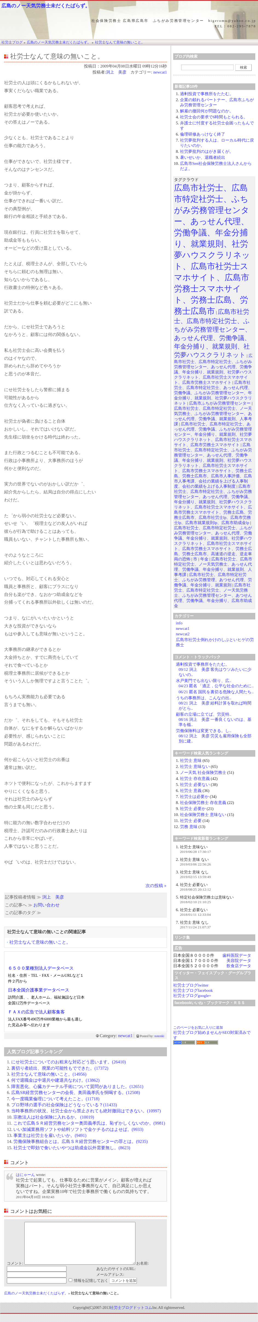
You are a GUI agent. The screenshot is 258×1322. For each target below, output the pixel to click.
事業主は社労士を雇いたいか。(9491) (49, 1135)
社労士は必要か (194, 796)
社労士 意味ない (195, 766)
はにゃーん (25, 1175)
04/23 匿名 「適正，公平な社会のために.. (216, 686)
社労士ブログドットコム (131, 1316)
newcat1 (160, 72)
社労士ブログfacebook (193, 990)
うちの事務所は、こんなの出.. (203, 698)
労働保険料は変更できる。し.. (203, 731)
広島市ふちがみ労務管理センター (220, 403)
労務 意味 (189, 826)
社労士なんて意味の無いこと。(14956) (48, 1074)
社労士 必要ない (195, 784)
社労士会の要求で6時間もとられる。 (214, 117)
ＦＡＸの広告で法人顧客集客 (36, 1012)
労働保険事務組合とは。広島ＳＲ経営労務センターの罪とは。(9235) (80, 1141)
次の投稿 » (156, 885)
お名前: (142, 1272)
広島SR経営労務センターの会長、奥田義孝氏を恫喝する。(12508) (75, 1092)
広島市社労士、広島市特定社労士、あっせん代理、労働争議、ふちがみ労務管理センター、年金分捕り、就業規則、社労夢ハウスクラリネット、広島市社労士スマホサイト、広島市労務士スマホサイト (213, 434)
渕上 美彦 (116, 72)
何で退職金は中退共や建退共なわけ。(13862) (55, 1080)
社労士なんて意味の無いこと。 (40, 942)
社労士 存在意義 (195, 778)
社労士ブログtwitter (190, 985)
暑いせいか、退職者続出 (202, 157)
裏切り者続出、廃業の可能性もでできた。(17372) (59, 1068)
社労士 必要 (191, 820)
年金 (204, 559)
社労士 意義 (191, 790)
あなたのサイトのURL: (116, 1277)
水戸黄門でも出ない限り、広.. (203, 680)
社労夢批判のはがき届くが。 (206, 151)
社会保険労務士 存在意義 (203, 802)
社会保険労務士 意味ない (203, 814)
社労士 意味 (191, 760)
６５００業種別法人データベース (41, 968)
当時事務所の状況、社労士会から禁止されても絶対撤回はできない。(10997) (86, 1111)
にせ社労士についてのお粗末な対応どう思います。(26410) (68, 1062)
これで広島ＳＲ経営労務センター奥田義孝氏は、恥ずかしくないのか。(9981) (89, 1123)
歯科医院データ (236, 955)
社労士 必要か (193, 808)
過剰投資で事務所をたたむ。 (206, 94)
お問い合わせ (46, 905)
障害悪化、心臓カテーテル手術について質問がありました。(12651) (77, 1086)
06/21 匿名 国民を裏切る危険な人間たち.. (216, 692)
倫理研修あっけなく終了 (202, 134)
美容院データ (239, 960)
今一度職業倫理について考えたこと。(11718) (55, 1098)
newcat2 (183, 634)
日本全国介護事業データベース (38, 990)
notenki (159, 1036)
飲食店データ (239, 966)
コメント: (15, 1272)
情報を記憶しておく (91, 1289)
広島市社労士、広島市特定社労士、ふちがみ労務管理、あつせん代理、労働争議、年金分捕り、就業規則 (213, 579)
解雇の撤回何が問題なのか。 (206, 111)
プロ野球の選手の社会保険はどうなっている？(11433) (64, 1104)
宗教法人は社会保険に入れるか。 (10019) (53, 1117)
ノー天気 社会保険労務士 (203, 772)
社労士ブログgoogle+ (192, 995)
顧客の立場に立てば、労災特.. (203, 714)
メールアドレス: (110, 1283)
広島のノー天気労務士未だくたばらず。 (45, 5)
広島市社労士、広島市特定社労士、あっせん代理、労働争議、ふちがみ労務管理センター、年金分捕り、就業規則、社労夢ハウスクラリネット (213, 392)
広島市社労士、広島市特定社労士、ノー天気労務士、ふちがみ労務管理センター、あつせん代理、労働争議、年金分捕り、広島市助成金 (213, 595)
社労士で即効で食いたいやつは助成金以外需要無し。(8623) (71, 1147)
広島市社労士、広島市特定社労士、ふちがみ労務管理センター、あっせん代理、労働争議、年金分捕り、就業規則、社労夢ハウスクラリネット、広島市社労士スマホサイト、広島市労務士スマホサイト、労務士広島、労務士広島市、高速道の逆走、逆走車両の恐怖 (213, 543)
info (179, 623)
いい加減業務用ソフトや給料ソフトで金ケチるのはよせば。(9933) (78, 1129)
